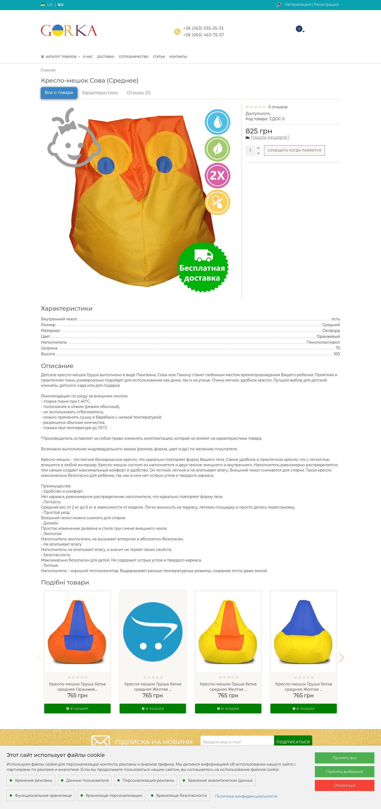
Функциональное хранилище (43, 795)
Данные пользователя (87, 780)
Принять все (344, 758)
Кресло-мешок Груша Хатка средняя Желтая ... (152, 686)
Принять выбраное (344, 771)
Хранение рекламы (33, 780)
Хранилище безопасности (181, 795)
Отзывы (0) (139, 92)
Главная (48, 70)
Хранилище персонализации (114, 795)
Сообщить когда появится (294, 150)
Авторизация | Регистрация (312, 4)
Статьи (159, 57)
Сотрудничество (133, 57)
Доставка (105, 57)
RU (60, 4)
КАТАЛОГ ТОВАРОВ (60, 57)
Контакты (178, 57)
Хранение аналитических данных (220, 780)
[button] (341, 654)
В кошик (77, 709)
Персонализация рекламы (148, 780)
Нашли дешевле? (270, 137)
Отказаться (344, 785)
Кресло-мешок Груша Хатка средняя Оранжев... (77, 686)
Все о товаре (59, 92)
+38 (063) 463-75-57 (203, 35)
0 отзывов (277, 107)
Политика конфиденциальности (246, 796)
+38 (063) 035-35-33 (203, 28)
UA (50, 4)
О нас (88, 57)
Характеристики (100, 92)
